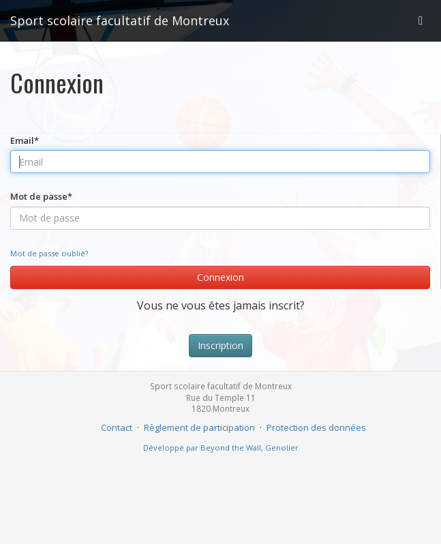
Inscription (220, 345)
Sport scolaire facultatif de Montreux (119, 20)
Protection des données (316, 427)
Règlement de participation (199, 427)
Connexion (220, 277)
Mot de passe (41, 196)
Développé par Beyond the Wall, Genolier (221, 447)
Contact (116, 427)
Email (24, 140)
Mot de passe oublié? (49, 253)
